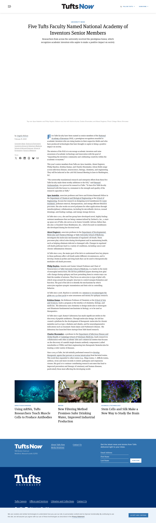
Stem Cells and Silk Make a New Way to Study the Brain (120, 411)
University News (78, 22)
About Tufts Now (58, 444)
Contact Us (77, 444)
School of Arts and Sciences (24, 148)
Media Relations (57, 447)
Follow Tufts (128, 6)
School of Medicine (29, 150)
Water (60, 406)
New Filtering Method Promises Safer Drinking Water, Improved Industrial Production (76, 415)
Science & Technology (33, 144)
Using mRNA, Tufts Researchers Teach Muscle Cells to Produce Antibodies (33, 413)
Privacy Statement (78, 516)
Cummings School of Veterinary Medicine (28, 146)
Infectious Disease (23, 406)
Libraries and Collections (62, 501)
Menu (9, 6)
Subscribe (142, 6)
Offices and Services (38, 501)
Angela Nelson (22, 136)
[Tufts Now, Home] (78, 6)
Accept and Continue (138, 515)
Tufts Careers (21, 501)
